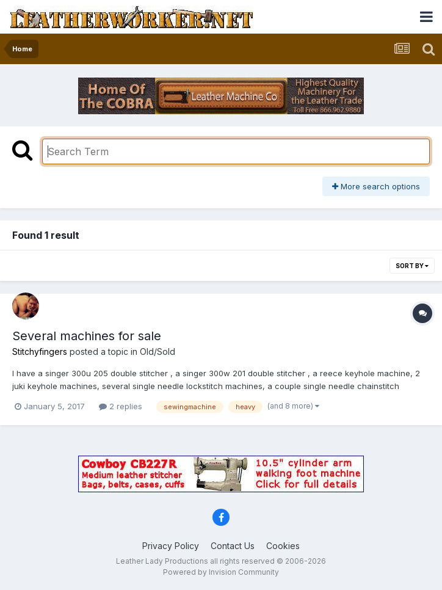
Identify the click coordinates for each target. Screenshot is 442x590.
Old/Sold (157, 351)
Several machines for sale (86, 336)
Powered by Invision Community (221, 572)
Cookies (283, 546)
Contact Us (233, 546)
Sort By (412, 265)
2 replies (120, 406)
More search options (376, 186)
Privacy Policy (170, 546)
